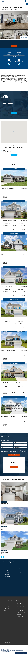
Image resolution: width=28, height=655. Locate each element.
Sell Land (7, 630)
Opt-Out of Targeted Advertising (20, 640)
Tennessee (20, 592)
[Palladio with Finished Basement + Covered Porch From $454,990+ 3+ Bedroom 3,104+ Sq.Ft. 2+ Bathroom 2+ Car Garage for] (14, 385)
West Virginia (7, 576)
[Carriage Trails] (7, 34)
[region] (14, 650)
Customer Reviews (7, 610)
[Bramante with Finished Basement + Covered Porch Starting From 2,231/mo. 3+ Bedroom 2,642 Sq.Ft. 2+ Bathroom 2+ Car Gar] (14, 233)
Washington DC (7, 574)
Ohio (20, 572)
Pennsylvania (7, 586)
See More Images (24, 37)
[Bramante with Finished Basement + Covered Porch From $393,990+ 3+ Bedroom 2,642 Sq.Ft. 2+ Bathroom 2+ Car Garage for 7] (14, 255)
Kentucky (20, 586)
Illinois (20, 568)
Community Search (20, 606)
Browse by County (20, 614)
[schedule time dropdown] (20, 442)
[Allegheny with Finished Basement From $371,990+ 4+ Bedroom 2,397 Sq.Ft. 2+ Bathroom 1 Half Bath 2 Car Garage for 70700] (14, 222)
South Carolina (20, 590)
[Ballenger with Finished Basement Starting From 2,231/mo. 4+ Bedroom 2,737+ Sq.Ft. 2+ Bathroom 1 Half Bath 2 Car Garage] (14, 267)
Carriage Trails (15, 50)
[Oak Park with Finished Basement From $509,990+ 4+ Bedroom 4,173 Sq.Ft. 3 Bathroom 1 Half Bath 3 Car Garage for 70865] (14, 418)
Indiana (20, 570)
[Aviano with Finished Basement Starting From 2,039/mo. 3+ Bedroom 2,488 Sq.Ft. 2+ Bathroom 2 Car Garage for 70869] (14, 169)
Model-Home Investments (20, 612)
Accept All (17, 653)
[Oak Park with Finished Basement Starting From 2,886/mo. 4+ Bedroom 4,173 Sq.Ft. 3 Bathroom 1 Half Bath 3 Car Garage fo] (14, 397)
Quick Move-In (20, 610)
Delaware (7, 568)
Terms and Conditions (7, 640)
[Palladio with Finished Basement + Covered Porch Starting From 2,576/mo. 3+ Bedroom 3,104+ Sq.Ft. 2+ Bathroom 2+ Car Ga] (14, 363)
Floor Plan (9, 61)
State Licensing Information (20, 639)
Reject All (24, 653)
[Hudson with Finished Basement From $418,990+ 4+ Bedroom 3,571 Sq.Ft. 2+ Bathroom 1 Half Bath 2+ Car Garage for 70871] (14, 352)
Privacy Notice (7, 639)
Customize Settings (3, 653)
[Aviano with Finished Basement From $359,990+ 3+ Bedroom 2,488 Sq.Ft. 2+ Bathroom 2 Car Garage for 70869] (14, 190)
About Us (7, 606)
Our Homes (20, 608)
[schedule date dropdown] (7, 442)
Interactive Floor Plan (19, 61)
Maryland (7, 570)
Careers (7, 628)
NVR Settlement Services (7, 626)
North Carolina (20, 588)
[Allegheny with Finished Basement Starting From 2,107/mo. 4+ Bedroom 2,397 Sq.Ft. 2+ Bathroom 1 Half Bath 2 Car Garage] (14, 201)
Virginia (7, 572)
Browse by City (20, 616)
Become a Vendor (7, 632)
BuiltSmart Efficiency (7, 608)
